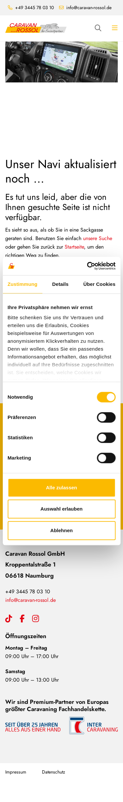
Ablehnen (61, 530)
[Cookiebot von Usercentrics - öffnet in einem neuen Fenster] (87, 266)
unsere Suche (97, 238)
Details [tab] (60, 284)
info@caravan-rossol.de (89, 7)
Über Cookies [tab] (99, 284)
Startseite (74, 247)
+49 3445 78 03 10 (34, 7)
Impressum (15, 772)
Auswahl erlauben (61, 509)
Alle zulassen (61, 487)
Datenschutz (53, 772)
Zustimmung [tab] (22, 284)
